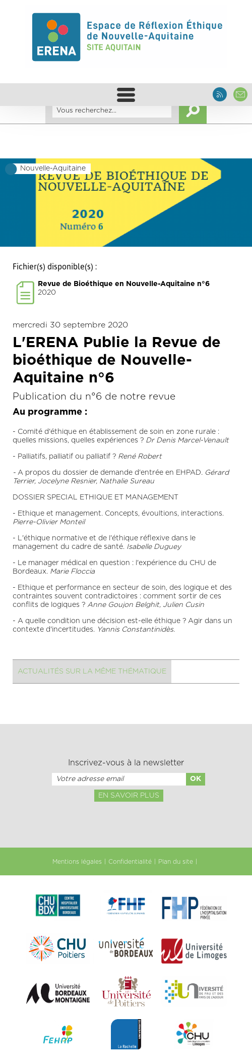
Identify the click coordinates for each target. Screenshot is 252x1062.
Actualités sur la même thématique (92, 671)
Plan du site (175, 862)
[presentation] (126, 824)
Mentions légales (77, 862)
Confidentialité (130, 862)
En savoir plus (128, 795)
